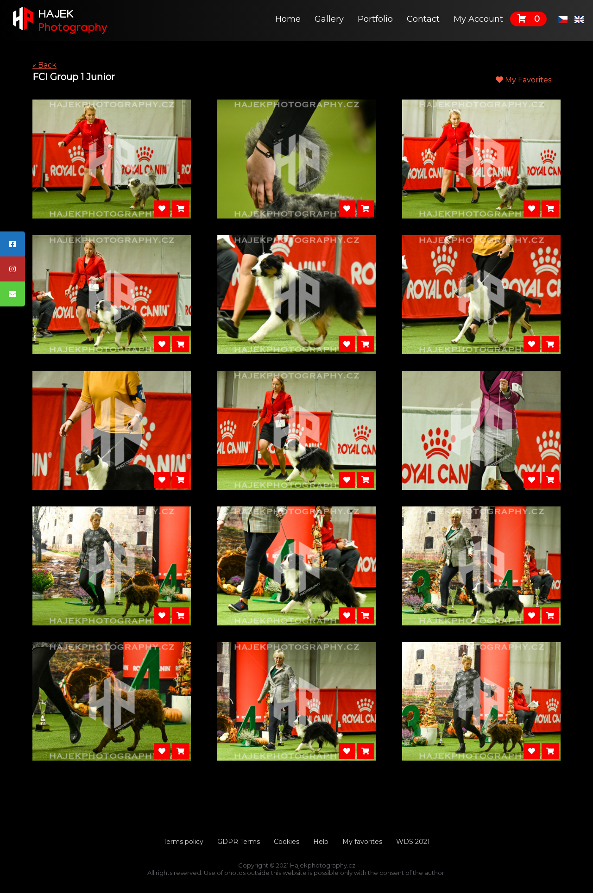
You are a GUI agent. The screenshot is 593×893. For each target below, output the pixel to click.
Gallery (329, 19)
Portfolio (375, 19)
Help (320, 841)
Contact (423, 19)
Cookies (286, 841)
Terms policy (183, 841)
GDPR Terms (238, 841)
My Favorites (523, 79)
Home (288, 19)
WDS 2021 (413, 841)
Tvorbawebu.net (297, 880)
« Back (44, 65)
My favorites (362, 841)
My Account (478, 19)
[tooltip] (12, 243)
